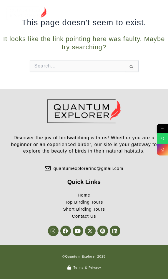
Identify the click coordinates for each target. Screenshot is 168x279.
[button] (157, 13)
